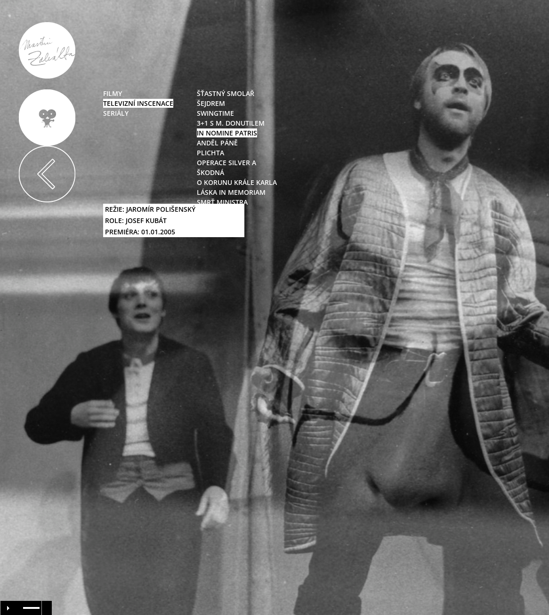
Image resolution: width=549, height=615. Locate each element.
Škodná (210, 172)
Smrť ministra (222, 202)
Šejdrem (211, 103)
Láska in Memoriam (231, 192)
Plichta (210, 152)
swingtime (215, 113)
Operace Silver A (226, 162)
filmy (112, 93)
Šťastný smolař (225, 93)
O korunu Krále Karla (237, 182)
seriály (116, 113)
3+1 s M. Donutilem (231, 123)
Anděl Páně (217, 142)
